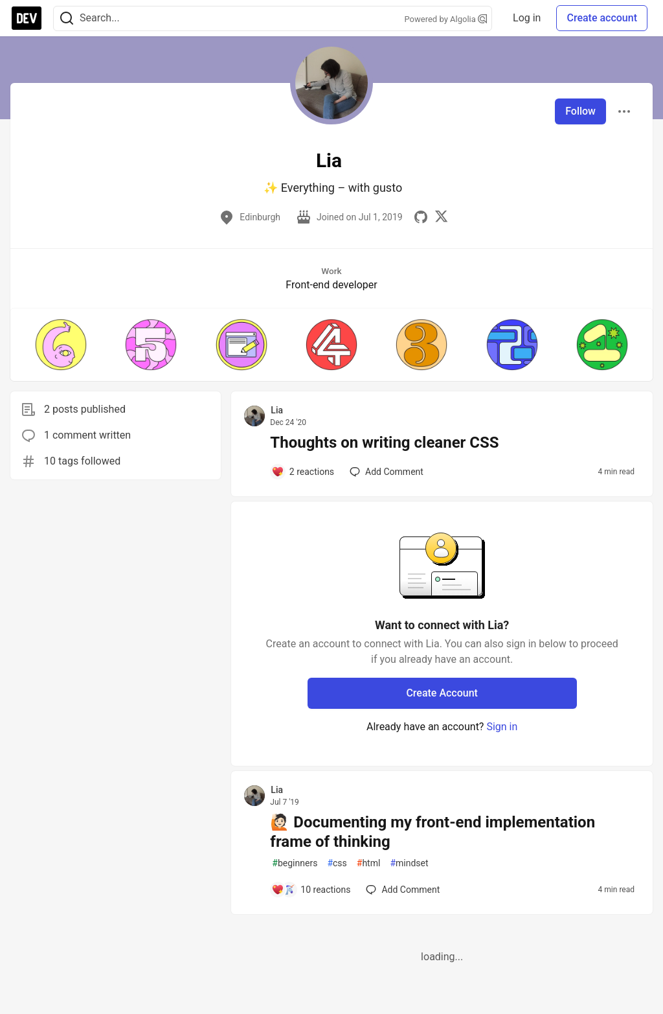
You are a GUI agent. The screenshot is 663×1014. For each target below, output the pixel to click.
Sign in (501, 726)
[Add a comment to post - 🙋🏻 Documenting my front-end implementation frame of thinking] (311, 889)
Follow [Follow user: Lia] (580, 111)
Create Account (442, 693)
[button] (60, 345)
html (369, 863)
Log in (527, 18)
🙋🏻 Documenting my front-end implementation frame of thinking (432, 832)
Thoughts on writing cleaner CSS (384, 442)
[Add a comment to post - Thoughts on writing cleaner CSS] (303, 471)
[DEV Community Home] (26, 18)
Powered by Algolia (446, 19)
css (336, 863)
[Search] (67, 18)
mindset (409, 863)
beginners (294, 863)
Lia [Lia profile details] (277, 410)
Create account (602, 18)
